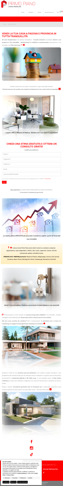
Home (22, 12)
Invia (4, 182)
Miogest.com (43, 484)
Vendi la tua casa (49, 12)
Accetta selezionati (22, 482)
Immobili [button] (31, 12)
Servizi (39, 12)
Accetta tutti (6, 482)
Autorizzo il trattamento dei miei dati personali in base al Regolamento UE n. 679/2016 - (26, 179)
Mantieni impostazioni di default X (31, 460)
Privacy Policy (48, 178)
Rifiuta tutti (13, 482)
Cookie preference (22, 473)
